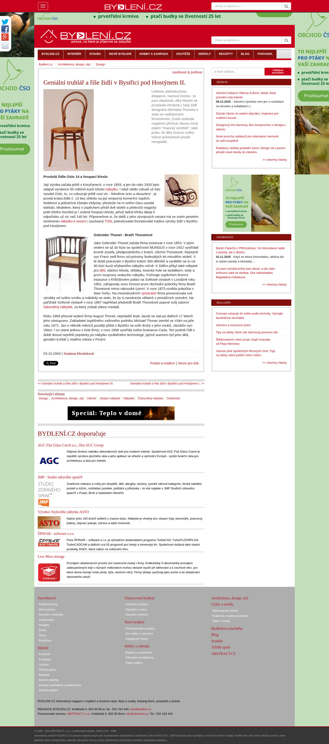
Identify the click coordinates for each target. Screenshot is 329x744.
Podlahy (44, 625)
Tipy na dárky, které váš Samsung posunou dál (247, 332)
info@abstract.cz (137, 713)
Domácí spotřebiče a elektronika (60, 685)
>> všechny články (274, 159)
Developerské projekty (140, 628)
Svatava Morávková (79, 353)
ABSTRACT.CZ (223, 654)
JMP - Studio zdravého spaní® (60, 477)
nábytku (112, 189)
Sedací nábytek (110, 398)
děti (102, 270)
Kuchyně (44, 654)
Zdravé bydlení (48, 690)
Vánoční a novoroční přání (233, 325)
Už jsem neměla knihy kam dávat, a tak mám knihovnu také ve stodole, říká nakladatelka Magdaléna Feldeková (245, 273)
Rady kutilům (134, 662)
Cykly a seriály (222, 604)
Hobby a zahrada (137, 646)
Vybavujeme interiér (225, 610)
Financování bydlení (139, 598)
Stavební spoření (136, 614)
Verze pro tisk (188, 363)
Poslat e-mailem (162, 363)
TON (108, 221)
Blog (214, 635)
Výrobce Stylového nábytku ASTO (63, 512)
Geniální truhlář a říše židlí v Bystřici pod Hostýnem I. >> (167, 383)
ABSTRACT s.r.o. (78, 713)
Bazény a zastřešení (138, 652)
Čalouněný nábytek (150, 398)
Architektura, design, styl (67, 398)
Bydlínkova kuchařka (227, 628)
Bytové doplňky (49, 680)
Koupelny (45, 659)
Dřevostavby (47, 609)
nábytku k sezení (74, 221)
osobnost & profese (187, 72)
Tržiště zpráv (220, 647)
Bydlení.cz (46, 64)
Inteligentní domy (136, 638)
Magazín (224, 302)
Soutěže (217, 641)
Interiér (91, 398)
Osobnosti (173, 398)
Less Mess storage (51, 556)
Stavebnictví (47, 598)
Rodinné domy (48, 604)
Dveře (43, 630)
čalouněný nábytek (57, 307)
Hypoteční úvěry (136, 609)
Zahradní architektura (139, 657)
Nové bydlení (134, 622)
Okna (42, 635)
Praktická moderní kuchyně (230, 616)
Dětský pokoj (47, 669)
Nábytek (129, 398)
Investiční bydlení (136, 604)
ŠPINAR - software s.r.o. (56, 534)
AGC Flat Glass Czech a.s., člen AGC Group (70, 445)
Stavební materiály (51, 614)
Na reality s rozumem (139, 633)
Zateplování (46, 619)
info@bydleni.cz (140, 709)
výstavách (149, 293)
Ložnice (44, 664)
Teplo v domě (221, 621)
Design (43, 398)
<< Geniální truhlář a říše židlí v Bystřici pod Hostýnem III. (76, 383)
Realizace (45, 640)
